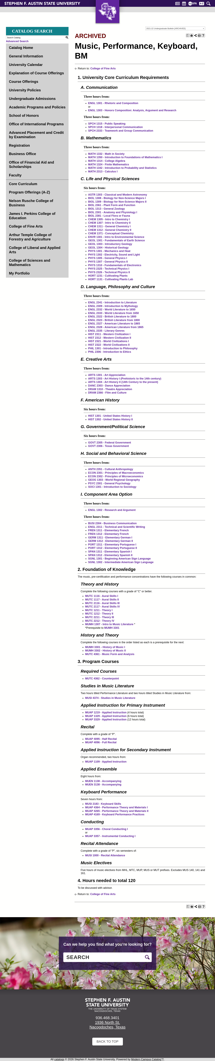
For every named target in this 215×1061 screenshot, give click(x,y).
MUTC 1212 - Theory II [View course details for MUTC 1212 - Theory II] (99, 613)
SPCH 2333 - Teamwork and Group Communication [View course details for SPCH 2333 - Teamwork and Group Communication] (120, 130)
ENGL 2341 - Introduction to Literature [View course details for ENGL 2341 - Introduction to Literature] (112, 302)
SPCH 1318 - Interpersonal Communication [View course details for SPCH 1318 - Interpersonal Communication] (115, 127)
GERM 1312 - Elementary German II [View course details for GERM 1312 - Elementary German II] (110, 540)
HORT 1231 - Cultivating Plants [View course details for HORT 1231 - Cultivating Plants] (108, 275)
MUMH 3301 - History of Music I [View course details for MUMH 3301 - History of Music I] (105, 647)
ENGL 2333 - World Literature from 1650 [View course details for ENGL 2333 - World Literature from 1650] (113, 313)
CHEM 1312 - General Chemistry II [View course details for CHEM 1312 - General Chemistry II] (109, 229)
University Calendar (26, 65)
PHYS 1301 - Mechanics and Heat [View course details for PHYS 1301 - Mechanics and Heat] (109, 251)
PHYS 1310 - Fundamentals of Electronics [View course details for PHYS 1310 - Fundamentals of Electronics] (114, 265)
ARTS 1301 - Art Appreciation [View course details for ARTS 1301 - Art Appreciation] (106, 375)
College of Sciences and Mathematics (29, 262)
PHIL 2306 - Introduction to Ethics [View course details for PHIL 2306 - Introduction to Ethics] (109, 351)
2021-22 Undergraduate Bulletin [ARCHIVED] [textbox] (165, 28)
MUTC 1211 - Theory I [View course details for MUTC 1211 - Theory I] (98, 610)
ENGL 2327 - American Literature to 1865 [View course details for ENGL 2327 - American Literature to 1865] (114, 323)
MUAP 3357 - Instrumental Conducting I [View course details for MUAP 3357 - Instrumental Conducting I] (110, 836)
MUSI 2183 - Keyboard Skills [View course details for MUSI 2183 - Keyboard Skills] (103, 803)
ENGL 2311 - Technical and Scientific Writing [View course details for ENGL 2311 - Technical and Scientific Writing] (116, 526)
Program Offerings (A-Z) (29, 192)
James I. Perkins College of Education (32, 216)
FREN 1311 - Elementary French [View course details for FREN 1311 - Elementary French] (108, 530)
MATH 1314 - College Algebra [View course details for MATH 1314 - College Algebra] (106, 160)
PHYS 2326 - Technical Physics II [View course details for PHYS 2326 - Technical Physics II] (109, 272)
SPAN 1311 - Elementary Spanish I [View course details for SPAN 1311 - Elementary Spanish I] (110, 551)
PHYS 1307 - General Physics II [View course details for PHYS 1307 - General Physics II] (108, 261)
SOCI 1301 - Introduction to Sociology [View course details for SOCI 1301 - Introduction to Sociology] (112, 486)
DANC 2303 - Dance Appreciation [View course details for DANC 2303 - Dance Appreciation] (109, 385)
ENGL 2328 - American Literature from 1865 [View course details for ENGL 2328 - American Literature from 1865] (115, 327)
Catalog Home (21, 48)
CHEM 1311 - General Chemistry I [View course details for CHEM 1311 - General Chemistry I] (109, 226)
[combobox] (175, 28)
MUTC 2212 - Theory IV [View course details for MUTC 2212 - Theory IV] (99, 620)
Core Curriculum (23, 184)
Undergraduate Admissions (32, 99)
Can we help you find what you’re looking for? (107, 944)
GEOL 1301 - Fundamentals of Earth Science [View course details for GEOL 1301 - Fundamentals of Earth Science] (116, 240)
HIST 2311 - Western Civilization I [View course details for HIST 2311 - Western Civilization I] (109, 334)
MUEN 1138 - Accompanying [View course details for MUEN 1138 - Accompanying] (103, 781)
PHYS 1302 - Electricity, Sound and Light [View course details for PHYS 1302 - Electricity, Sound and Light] (114, 254)
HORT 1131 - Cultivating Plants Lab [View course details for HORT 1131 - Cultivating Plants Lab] (110, 279)
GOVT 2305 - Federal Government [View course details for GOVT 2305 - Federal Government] (109, 442)
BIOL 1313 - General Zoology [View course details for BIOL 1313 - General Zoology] (106, 208)
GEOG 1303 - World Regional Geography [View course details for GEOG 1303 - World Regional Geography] (114, 479)
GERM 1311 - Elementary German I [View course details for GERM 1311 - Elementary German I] (110, 537)
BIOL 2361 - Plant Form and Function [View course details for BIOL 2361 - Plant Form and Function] (111, 205)
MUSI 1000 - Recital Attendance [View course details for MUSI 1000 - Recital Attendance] (105, 855)
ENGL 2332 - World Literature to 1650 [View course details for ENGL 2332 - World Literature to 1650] (111, 309)
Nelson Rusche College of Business (31, 203)
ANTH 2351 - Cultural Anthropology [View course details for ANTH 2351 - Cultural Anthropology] (110, 469)
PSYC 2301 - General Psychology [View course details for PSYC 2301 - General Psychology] (109, 483)
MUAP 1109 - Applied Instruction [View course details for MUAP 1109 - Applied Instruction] (105, 761)
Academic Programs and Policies (37, 107)
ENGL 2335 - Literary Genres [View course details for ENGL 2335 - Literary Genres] (106, 330)
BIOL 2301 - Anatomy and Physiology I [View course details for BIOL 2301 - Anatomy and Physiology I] (112, 212)
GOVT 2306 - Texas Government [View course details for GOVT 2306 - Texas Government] (108, 446)
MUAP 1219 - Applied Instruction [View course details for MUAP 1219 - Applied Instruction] (105, 712)
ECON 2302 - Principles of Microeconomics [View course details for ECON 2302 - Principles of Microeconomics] (115, 476)
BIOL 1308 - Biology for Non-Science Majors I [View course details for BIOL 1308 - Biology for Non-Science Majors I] (117, 198)
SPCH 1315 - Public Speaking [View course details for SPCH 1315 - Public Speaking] (106, 123)
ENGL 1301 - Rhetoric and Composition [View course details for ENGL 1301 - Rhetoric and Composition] (113, 103)
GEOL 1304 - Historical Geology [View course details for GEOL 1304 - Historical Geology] (108, 247)
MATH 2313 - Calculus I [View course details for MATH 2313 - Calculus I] (103, 171)
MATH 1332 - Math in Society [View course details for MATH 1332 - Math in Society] (106, 153)
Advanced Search (17, 41)
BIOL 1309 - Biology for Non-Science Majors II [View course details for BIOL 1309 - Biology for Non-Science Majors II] (117, 201)
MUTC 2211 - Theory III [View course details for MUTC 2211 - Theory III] (99, 617)
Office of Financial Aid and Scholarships (31, 164)
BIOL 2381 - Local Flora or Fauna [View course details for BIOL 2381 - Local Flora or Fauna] (109, 215)
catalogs (59, 1059)
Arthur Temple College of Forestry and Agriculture (30, 237)
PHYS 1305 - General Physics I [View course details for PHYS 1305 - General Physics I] (107, 258)
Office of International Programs (36, 124)
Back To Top (107, 1041)
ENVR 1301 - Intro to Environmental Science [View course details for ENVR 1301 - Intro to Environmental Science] (116, 236)
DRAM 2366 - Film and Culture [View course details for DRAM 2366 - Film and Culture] (107, 392)
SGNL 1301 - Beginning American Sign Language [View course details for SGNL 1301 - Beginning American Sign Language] (119, 558)
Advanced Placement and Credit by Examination (36, 135)
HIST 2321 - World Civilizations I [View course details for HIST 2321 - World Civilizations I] (108, 341)
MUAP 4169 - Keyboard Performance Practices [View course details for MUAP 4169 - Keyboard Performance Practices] (114, 814)
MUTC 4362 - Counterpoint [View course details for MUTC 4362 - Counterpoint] (102, 678)
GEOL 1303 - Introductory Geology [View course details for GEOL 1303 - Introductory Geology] (110, 244)
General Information (26, 56)
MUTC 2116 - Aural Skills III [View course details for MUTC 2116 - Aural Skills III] (102, 603)
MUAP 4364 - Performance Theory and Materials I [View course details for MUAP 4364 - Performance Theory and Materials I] (116, 807)
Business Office (22, 154)
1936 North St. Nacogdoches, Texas (108, 1024)
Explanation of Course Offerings (36, 73)
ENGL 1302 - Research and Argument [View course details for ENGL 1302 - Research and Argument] (112, 510)
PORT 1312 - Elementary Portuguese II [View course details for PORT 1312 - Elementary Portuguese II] (112, 547)
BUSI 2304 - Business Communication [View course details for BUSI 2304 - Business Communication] (112, 523)
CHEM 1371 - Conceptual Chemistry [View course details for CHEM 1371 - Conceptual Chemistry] (111, 233)
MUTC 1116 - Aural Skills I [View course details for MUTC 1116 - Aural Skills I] (101, 595)
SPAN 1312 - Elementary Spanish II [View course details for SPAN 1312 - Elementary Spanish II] (110, 555)
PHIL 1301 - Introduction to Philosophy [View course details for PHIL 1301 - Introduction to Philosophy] (113, 348)
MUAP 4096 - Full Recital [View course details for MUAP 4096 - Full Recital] (100, 742)
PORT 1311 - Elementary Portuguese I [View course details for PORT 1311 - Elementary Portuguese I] (112, 544)
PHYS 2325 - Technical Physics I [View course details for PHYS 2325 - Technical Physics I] (108, 268)
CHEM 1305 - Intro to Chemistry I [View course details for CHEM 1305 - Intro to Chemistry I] (109, 219)
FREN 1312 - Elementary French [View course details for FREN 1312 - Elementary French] (108, 533)
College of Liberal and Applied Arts (34, 250)
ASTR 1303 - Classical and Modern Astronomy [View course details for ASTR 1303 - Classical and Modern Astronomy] (117, 194)
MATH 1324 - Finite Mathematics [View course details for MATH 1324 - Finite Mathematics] (108, 164)
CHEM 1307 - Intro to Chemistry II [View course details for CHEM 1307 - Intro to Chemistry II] (109, 222)
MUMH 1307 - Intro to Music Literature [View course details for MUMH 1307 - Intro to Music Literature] (109, 624)
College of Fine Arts (26, 226)
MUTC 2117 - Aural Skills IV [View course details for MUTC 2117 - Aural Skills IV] (102, 606)
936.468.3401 (107, 1018)
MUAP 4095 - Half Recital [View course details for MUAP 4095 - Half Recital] (101, 738)
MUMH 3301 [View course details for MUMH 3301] (111, 627)
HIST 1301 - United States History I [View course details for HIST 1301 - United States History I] (110, 415)
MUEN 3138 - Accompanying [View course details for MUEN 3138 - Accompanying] (103, 784)
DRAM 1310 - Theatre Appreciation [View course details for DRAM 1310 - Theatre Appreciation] (110, 389)
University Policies (25, 90)
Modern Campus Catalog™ (147, 1059)
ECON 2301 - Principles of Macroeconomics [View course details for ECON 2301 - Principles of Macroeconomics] (116, 472)
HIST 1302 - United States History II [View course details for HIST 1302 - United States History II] (110, 419)
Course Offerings (23, 82)
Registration (19, 145)
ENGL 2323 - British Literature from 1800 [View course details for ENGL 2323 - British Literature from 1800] (114, 320)
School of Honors (24, 115)
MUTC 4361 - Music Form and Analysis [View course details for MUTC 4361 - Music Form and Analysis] (109, 654)
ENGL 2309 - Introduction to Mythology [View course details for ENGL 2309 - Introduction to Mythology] (113, 306)
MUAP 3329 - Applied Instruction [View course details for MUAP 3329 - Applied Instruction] (105, 719)
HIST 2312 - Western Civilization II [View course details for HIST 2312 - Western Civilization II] (109, 337)
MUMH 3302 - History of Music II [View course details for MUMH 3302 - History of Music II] (105, 650)
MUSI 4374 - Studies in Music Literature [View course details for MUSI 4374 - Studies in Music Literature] (110, 697)
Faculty (15, 175)
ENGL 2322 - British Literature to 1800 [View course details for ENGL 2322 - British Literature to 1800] (112, 316)
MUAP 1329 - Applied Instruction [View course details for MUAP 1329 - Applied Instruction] (105, 716)
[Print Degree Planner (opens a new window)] (187, 35)
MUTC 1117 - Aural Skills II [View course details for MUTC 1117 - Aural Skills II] (102, 599)
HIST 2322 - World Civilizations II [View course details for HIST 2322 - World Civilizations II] (109, 344)
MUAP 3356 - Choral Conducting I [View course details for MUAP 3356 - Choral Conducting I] (106, 829)
